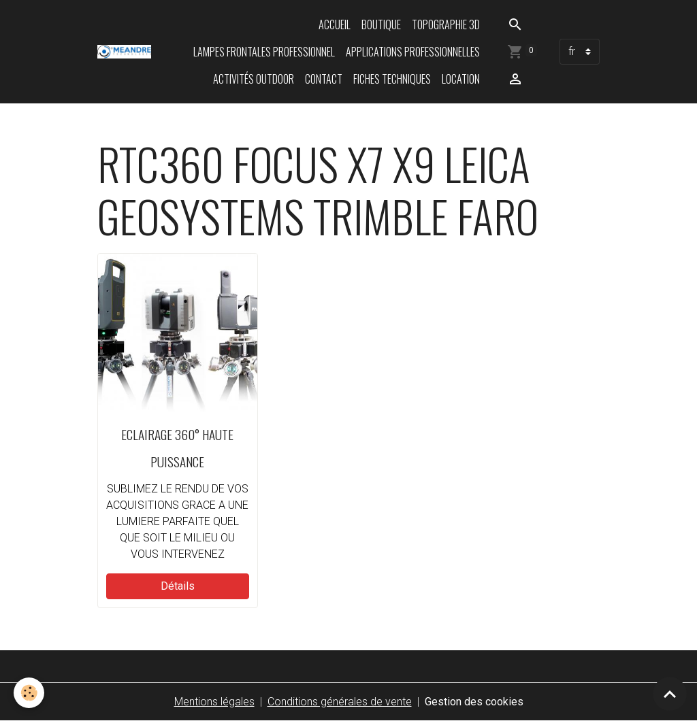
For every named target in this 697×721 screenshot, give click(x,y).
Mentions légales (214, 701)
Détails (178, 586)
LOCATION (461, 79)
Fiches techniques (392, 79)
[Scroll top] (670, 694)
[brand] (124, 51)
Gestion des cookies (474, 701)
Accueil (335, 24)
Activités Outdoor (253, 79)
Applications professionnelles (413, 52)
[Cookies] (29, 692)
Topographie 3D (446, 24)
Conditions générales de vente (340, 701)
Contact (323, 79)
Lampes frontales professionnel (264, 52)
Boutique (381, 24)
